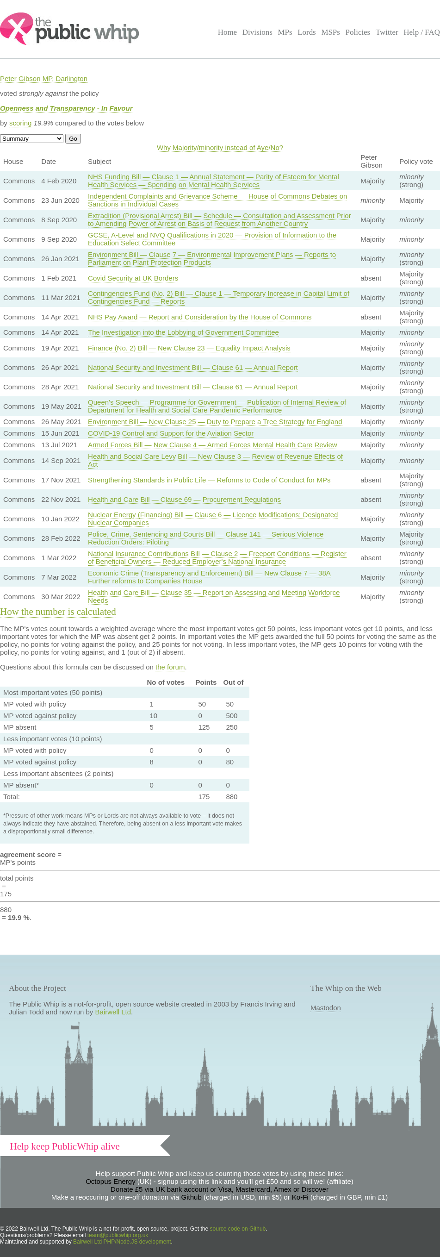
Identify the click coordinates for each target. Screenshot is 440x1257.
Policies (358, 32)
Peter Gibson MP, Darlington (43, 78)
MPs (285, 32)
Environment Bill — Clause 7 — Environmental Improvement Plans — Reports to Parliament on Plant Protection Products (212, 258)
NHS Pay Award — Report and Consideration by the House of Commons (199, 317)
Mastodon (325, 1008)
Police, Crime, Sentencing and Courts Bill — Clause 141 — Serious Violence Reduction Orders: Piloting (205, 538)
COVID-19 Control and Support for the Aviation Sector (171, 433)
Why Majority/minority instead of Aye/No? (220, 147)
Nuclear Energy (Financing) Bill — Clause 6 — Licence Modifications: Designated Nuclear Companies (213, 518)
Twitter (387, 32)
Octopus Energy (111, 1181)
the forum (170, 667)
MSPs (330, 32)
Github (191, 1197)
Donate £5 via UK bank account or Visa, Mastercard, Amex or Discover (219, 1189)
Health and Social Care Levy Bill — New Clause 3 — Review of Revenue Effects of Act (215, 460)
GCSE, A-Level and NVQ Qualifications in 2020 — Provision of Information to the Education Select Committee (212, 239)
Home (227, 32)
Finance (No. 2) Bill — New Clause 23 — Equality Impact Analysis (189, 348)
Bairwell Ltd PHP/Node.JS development (122, 1241)
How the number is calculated (58, 611)
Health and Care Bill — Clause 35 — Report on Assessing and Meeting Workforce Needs (214, 596)
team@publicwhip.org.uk (118, 1235)
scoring (20, 123)
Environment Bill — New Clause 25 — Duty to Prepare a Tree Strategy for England (215, 421)
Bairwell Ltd (113, 1012)
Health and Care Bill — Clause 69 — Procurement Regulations (184, 499)
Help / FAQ (421, 32)
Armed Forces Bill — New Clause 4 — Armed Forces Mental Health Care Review (212, 445)
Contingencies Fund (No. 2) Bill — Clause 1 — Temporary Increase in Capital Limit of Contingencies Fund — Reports (218, 297)
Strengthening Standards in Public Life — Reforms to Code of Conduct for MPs (209, 480)
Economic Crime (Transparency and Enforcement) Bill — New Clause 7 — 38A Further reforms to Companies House (209, 577)
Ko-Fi (300, 1197)
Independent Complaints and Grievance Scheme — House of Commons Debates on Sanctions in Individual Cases (217, 200)
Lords (306, 32)
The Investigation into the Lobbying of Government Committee (183, 332)
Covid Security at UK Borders (133, 278)
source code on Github (238, 1229)
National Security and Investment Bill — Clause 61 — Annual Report (193, 367)
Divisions (257, 32)
